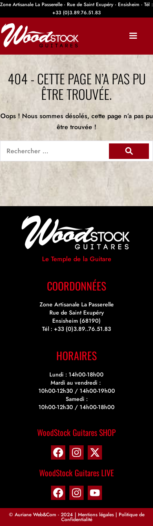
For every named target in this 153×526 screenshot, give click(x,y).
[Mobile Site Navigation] (133, 36)
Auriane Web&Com (35, 514)
